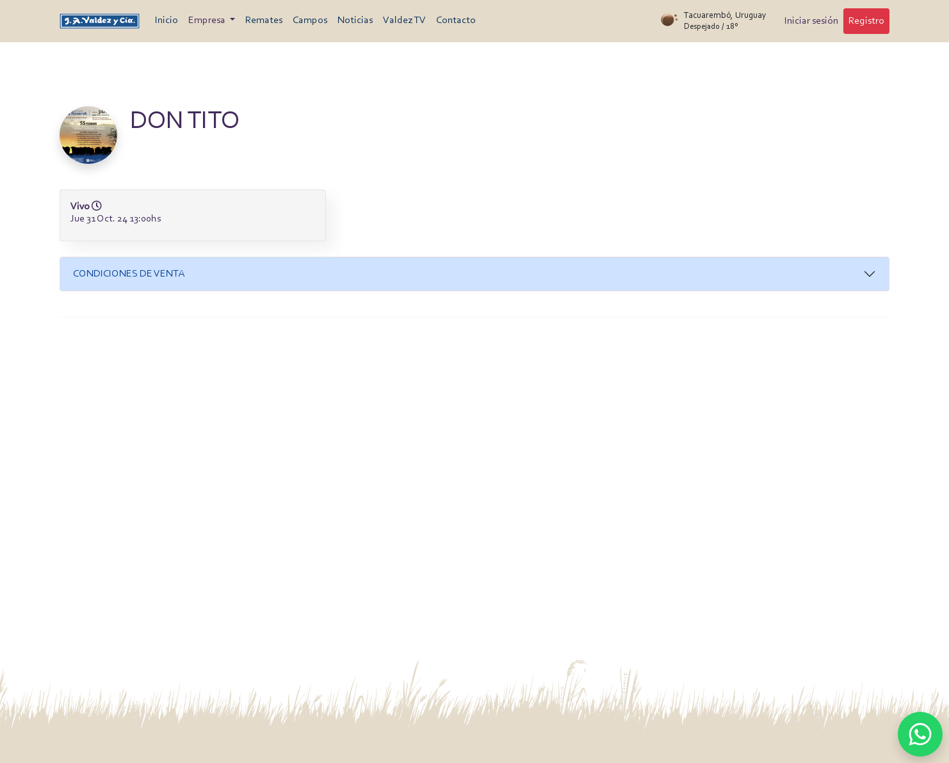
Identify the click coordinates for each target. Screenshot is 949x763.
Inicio (166, 20)
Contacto (456, 20)
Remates (263, 20)
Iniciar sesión (811, 21)
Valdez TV (404, 20)
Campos (310, 20)
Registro (866, 21)
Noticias (355, 20)
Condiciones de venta (128, 274)
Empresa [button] (207, 20)
